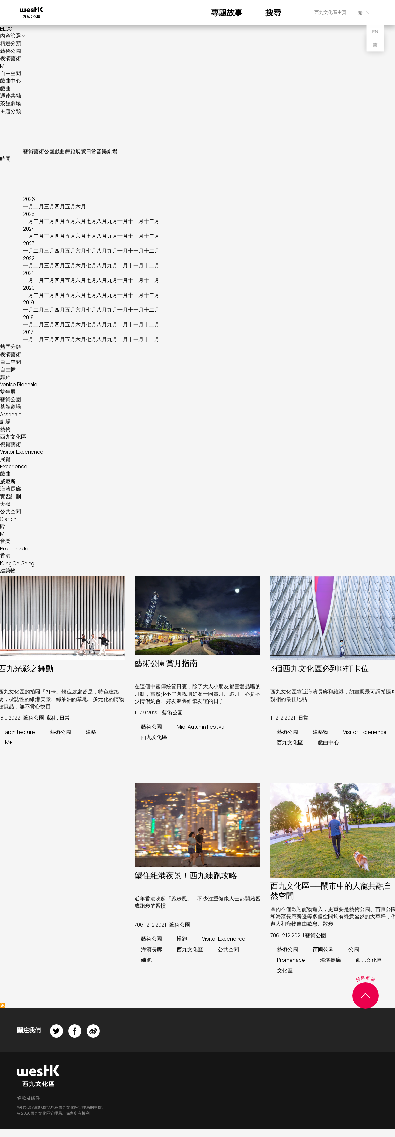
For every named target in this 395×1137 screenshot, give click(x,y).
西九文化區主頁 (330, 12)
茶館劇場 (10, 103)
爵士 (5, 526)
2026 (29, 199)
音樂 (101, 151)
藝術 (28, 151)
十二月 (151, 221)
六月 (80, 206)
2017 (28, 332)
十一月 (136, 221)
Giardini (8, 519)
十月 (122, 221)
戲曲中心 (10, 80)
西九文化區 (13, 436)
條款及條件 (28, 1098)
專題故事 (226, 12)
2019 (28, 302)
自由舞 (8, 369)
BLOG (6, 28)
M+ (3, 66)
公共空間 (10, 511)
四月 (59, 206)
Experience (13, 466)
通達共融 (10, 95)
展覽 (80, 151)
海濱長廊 (10, 488)
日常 (91, 151)
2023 (29, 243)
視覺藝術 (10, 444)
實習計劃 (10, 496)
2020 (29, 287)
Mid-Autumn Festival (201, 726)
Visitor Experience (21, 451)
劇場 (112, 151)
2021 (28, 273)
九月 (112, 221)
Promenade (14, 548)
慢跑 (182, 938)
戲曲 (5, 88)
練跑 (146, 959)
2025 (29, 213)
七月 (91, 221)
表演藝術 (10, 58)
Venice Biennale (18, 384)
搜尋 (273, 12)
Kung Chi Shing (17, 563)
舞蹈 (70, 151)
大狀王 (8, 503)
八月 (101, 221)
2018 (28, 317)
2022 (29, 258)
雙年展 (8, 391)
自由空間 (10, 73)
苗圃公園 (323, 949)
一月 (28, 206)
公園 (353, 949)
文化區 (285, 970)
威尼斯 (8, 481)
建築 (91, 731)
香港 (5, 555)
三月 (49, 206)
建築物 (8, 570)
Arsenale (11, 414)
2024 (29, 228)
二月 (38, 206)
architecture (20, 731)
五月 (70, 206)
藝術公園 (10, 50)
